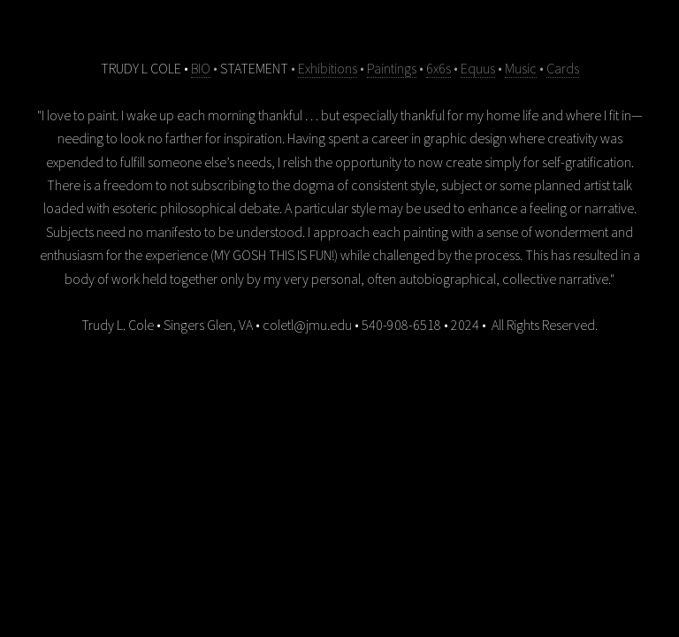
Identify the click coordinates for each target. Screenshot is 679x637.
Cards (562, 68)
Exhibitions (327, 68)
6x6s (438, 68)
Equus (478, 68)
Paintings (391, 68)
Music (521, 68)
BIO (200, 68)
